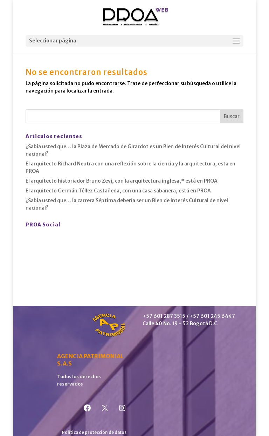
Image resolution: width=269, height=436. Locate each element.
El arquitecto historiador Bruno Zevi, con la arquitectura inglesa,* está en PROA (122, 181)
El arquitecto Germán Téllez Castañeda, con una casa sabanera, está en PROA (118, 191)
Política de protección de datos (94, 432)
